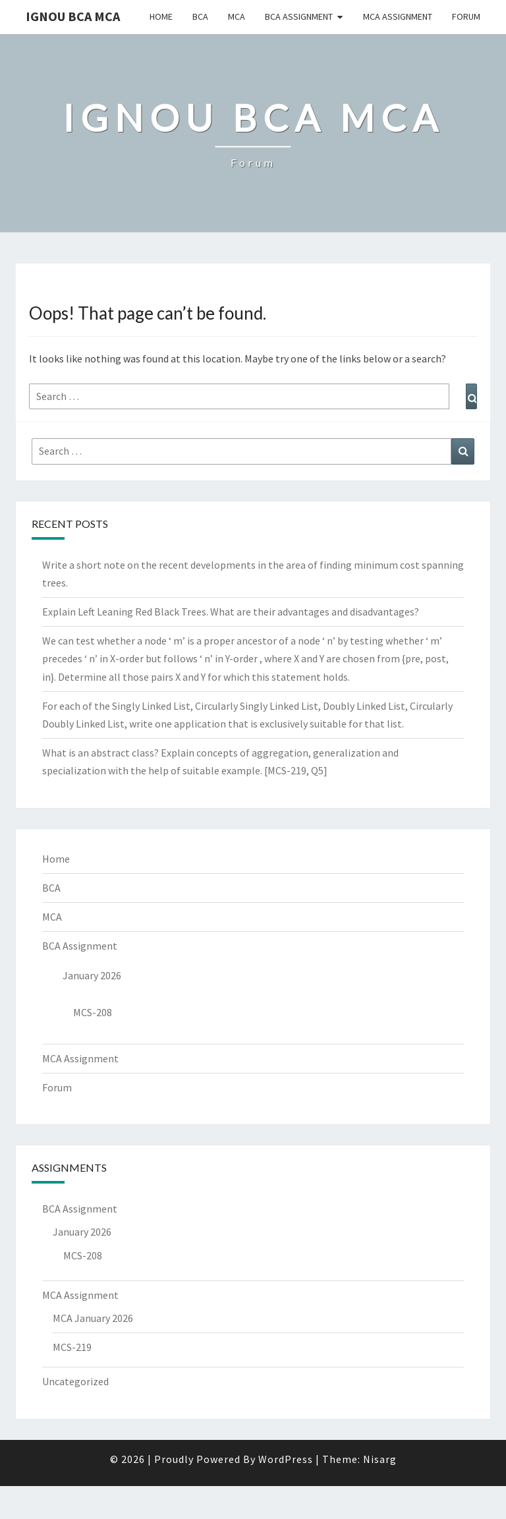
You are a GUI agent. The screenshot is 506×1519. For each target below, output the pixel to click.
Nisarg (380, 1459)
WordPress (285, 1459)
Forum (466, 16)
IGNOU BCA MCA (73, 16)
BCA (200, 16)
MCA (236, 16)
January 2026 (92, 975)
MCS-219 (72, 1347)
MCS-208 (92, 1012)
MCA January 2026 (93, 1318)
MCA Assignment (397, 16)
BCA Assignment (299, 16)
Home (161, 16)
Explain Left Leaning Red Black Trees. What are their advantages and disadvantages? (230, 611)
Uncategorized (75, 1381)
